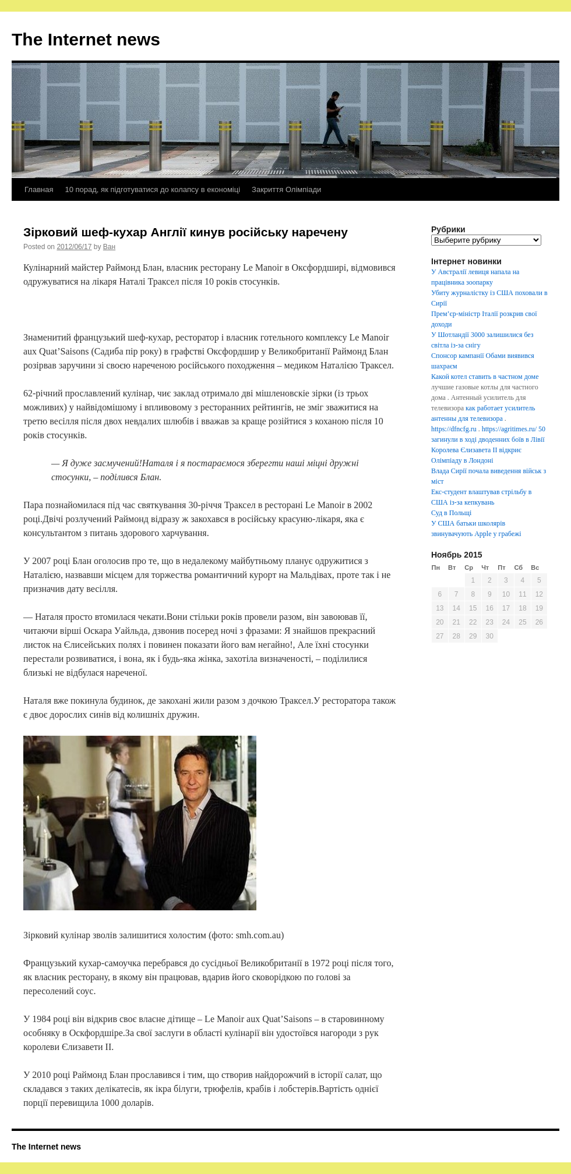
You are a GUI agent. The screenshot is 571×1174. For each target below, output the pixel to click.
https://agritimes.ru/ (509, 429)
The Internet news (86, 39)
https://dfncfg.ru (454, 429)
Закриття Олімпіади (286, 189)
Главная (38, 189)
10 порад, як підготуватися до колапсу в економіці (152, 189)
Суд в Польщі (451, 513)
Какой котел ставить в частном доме (484, 377)
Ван (109, 247)
